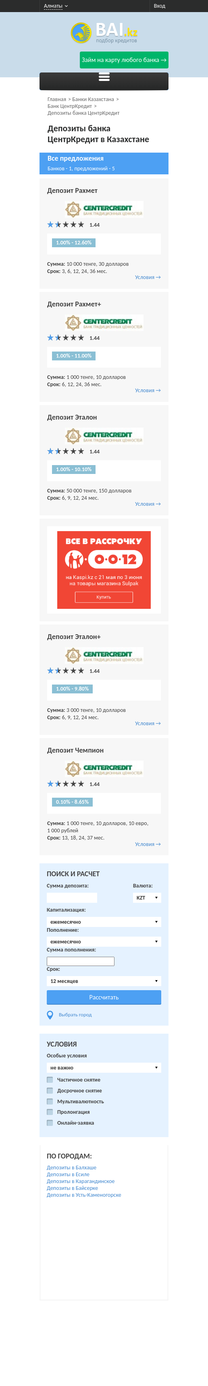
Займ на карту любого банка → (124, 60)
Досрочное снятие (79, 1091)
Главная (57, 99)
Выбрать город (75, 1015)
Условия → (148, 277)
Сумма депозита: (68, 886)
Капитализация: (66, 910)
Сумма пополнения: (71, 950)
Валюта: (143, 886)
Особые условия (67, 1056)
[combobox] (147, 898)
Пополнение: (63, 930)
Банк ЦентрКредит (70, 106)
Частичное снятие (78, 1080)
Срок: (53, 969)
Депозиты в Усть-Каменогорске (84, 1195)
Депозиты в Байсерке (72, 1188)
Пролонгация (73, 1112)
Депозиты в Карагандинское (81, 1181)
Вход (159, 5)
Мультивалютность (80, 1101)
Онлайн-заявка (75, 1123)
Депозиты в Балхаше (71, 1167)
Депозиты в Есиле (68, 1174)
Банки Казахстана (93, 99)
